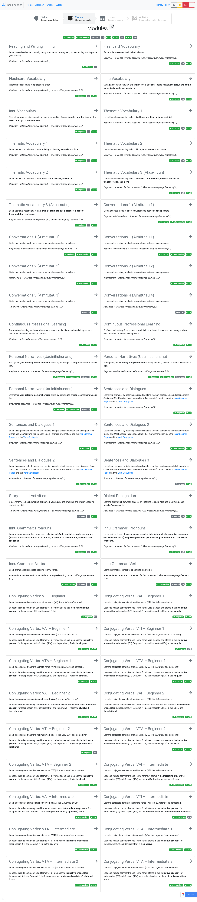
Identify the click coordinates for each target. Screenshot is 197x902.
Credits (50, 5)
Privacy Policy (163, 5)
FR (191, 5)
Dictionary (39, 5)
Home (30, 5)
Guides (59, 5)
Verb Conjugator (125, 401)
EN (185, 5)
